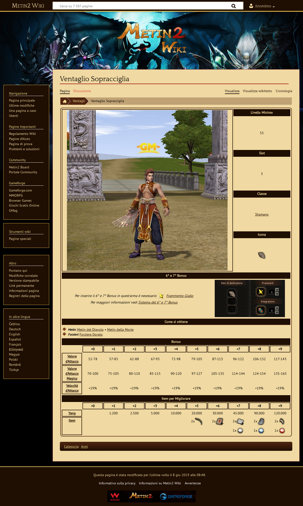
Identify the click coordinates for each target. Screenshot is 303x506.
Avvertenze (193, 483)
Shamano (262, 214)
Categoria (71, 446)
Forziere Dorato (91, 334)
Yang (72, 413)
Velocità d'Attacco (72, 388)
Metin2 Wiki (28, 5)
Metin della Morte (120, 329)
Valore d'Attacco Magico (72, 373)
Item (72, 420)
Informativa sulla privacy (117, 483)
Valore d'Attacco (72, 358)
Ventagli (79, 100)
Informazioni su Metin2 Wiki (160, 483)
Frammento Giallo (179, 295)
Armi (84, 446)
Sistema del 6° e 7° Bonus (157, 302)
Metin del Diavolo (90, 329)
